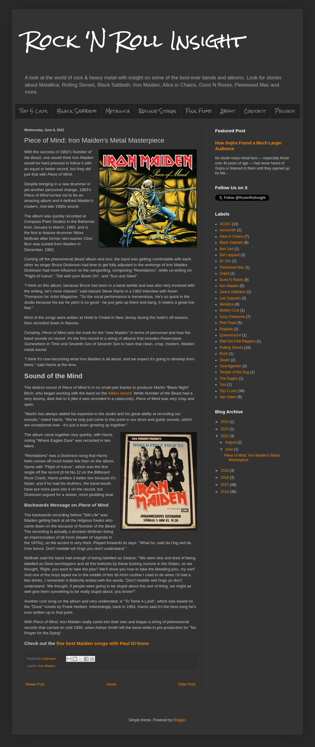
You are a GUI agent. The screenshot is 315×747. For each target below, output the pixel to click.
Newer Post (35, 684)
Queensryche (230, 335)
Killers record (119, 393)
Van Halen (228, 397)
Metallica (117, 111)
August (231, 442)
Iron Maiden (46, 666)
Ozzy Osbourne (232, 317)
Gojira (224, 273)
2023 (225, 429)
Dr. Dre (225, 261)
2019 (225, 470)
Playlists (226, 329)
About (227, 111)
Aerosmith (228, 230)
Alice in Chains (232, 236)
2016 (225, 492)
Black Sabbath (77, 111)
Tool (223, 384)
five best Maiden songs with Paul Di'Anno (102, 643)
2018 (225, 477)
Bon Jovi (227, 249)
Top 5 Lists (33, 111)
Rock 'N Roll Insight (134, 40)
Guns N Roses (231, 280)
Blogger (179, 720)
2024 (225, 422)
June (229, 449)
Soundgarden (230, 366)
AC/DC (225, 224)
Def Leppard (230, 255)
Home (111, 684)
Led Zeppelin (230, 298)
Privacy (285, 111)
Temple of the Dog (234, 372)
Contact (255, 111)
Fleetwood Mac (232, 267)
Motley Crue (229, 310)
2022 (225, 436)
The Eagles (229, 378)
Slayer (225, 360)
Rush (224, 354)
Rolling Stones (158, 111)
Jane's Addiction (233, 292)
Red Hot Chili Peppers (238, 341)
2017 (225, 485)
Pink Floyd (198, 111)
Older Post (186, 684)
